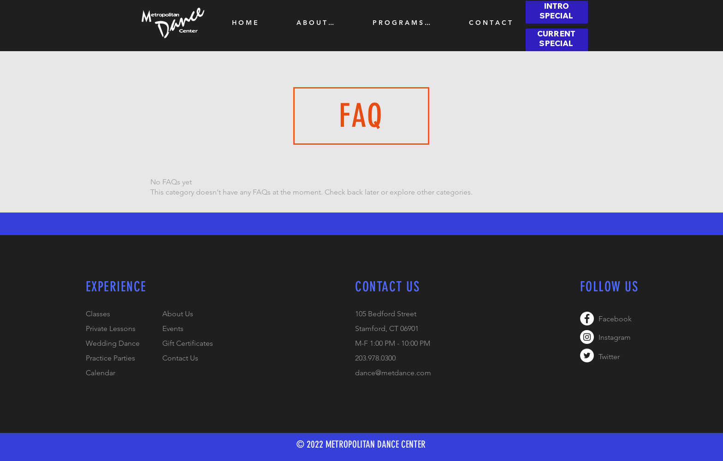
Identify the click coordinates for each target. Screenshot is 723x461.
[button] (315, 22)
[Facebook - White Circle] (587, 318)
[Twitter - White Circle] (587, 355)
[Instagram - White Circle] (587, 337)
